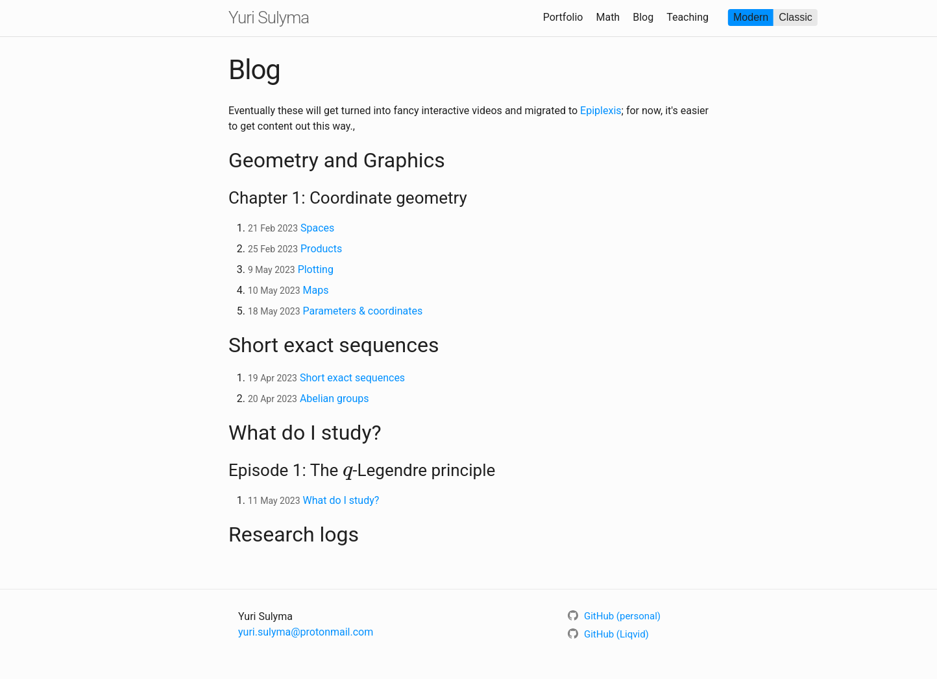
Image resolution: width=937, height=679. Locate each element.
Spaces (317, 228)
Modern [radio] (750, 17)
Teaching (687, 17)
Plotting (316, 269)
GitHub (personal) (614, 616)
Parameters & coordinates (362, 311)
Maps (315, 290)
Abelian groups (334, 398)
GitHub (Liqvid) (608, 634)
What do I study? (340, 500)
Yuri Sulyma (268, 17)
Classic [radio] (795, 17)
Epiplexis (600, 110)
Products (321, 249)
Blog (643, 17)
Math (608, 17)
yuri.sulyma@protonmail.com (305, 632)
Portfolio (563, 17)
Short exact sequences (352, 378)
